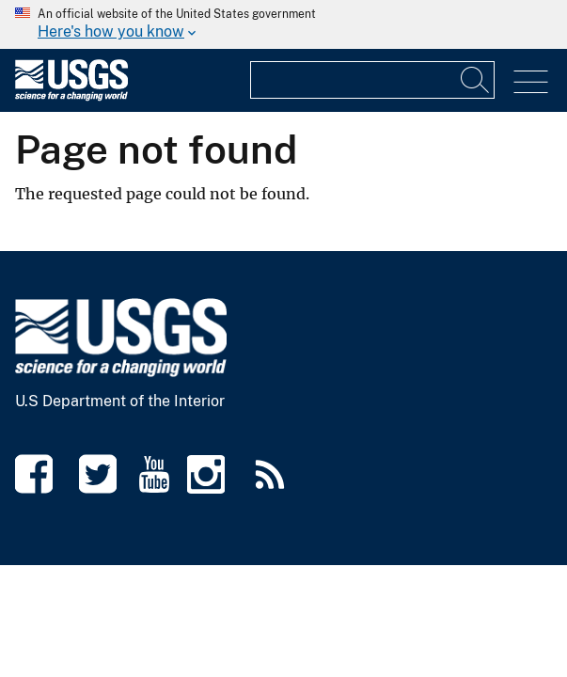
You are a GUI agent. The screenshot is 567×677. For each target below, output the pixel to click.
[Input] (476, 80)
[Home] (71, 96)
